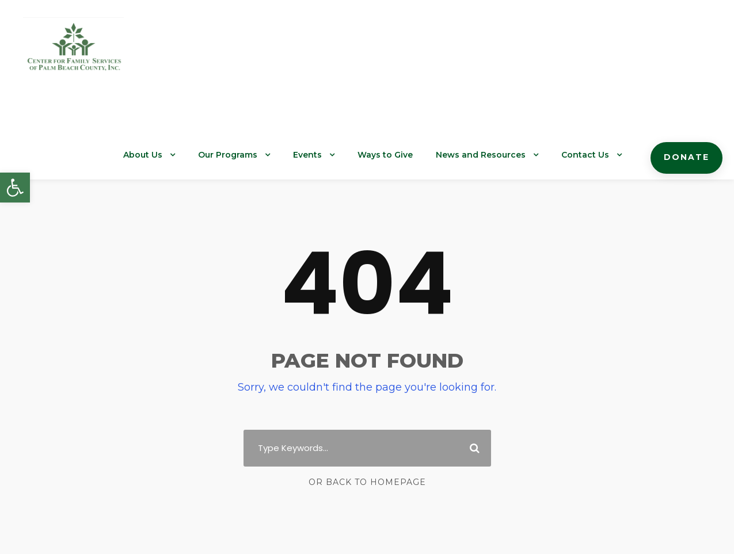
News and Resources (495, 154)
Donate (689, 157)
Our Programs (257, 154)
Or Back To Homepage (367, 482)
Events (333, 154)
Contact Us (593, 154)
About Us (175, 154)
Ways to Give (407, 154)
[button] (15, 188)
